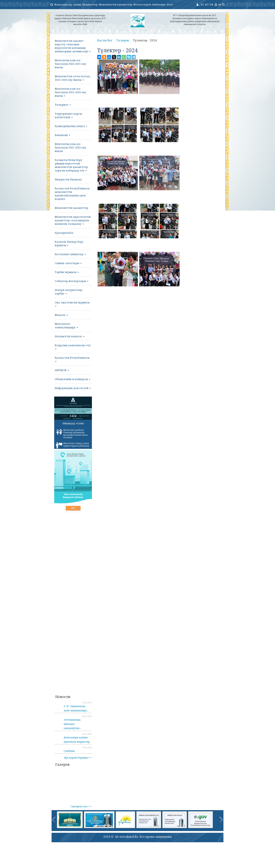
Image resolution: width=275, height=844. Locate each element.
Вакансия (62, 135)
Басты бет (104, 40)
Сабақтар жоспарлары (71, 281)
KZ (202, 4)
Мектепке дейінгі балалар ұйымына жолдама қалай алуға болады (72, 433)
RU (207, 4)
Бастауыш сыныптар (70, 254)
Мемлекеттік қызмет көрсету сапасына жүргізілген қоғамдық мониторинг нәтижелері (73, 46)
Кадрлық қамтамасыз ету (73, 346)
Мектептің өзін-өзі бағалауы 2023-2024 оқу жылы (70, 92)
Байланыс (159, 4)
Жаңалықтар (63, 4)
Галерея (122, 40)
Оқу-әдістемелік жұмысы (72, 304)
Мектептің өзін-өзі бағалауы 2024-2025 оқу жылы (70, 63)
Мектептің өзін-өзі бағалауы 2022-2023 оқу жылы (70, 147)
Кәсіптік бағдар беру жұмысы (69, 243)
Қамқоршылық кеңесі (71, 126)
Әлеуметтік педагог (70, 336)
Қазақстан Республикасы (72, 359)
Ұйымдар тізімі (73, 423)
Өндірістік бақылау (68, 179)
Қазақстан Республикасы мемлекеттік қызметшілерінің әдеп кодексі (72, 194)
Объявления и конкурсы (72, 379)
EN (211, 4)
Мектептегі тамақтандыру (66, 325)
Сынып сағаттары (68, 263)
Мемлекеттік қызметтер (115, 4)
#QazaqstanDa (64, 232)
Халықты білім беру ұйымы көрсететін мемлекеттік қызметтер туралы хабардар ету (71, 165)
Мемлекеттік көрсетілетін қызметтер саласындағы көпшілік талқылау (73, 220)
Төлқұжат (63, 104)
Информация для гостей (73, 388)
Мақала (61, 315)
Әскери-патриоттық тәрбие (68, 291)
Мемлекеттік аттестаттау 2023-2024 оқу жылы (72, 77)
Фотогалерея (142, 4)
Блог (170, 4)
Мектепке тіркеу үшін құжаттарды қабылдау (72, 445)
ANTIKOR (62, 370)
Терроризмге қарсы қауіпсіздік (68, 115)
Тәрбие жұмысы (67, 272)
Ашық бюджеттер (85, 4)
